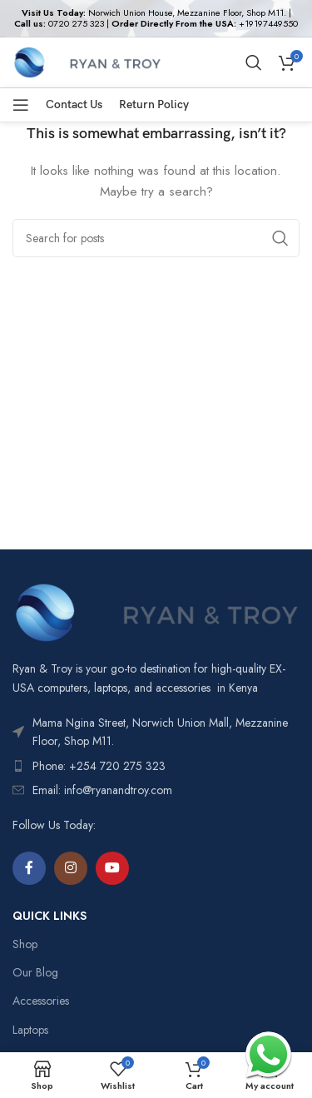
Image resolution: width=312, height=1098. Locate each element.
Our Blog (35, 972)
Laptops (30, 1029)
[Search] (253, 62)
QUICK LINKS (49, 915)
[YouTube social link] (112, 868)
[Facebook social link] (29, 868)
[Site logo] (86, 60)
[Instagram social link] (70, 868)
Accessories (40, 1000)
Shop (24, 944)
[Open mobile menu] (20, 105)
